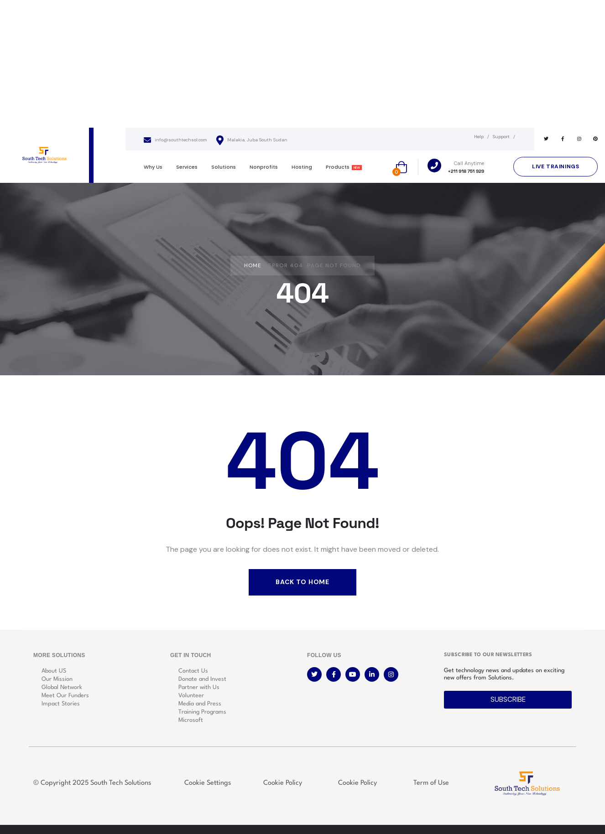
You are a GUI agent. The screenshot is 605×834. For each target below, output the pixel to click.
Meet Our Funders (65, 696)
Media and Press (199, 704)
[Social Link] (546, 139)
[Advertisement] (302, 64)
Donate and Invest (202, 679)
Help (479, 137)
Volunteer (191, 696)
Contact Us (193, 671)
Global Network (62, 687)
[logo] (44, 155)
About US (54, 671)
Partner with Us (198, 687)
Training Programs (202, 712)
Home (252, 265)
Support (501, 137)
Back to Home (302, 582)
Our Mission (57, 679)
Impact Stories (61, 704)
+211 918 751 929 (466, 171)
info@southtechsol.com (175, 140)
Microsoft (190, 720)
